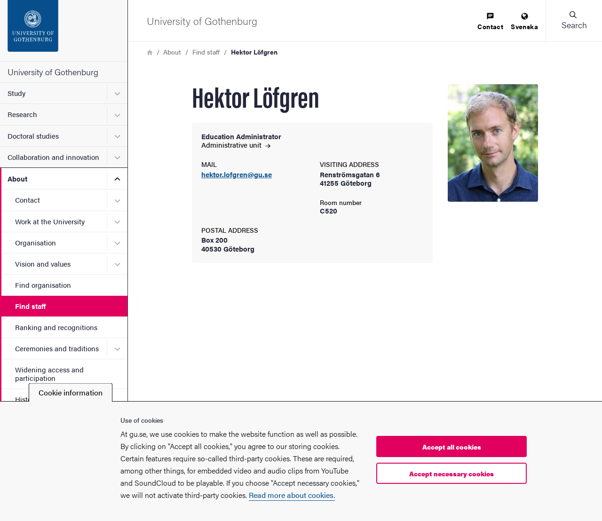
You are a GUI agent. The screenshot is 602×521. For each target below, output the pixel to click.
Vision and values (43, 263)
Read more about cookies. (292, 494)
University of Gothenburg (53, 72)
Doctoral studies (33, 136)
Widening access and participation (49, 373)
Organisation (35, 242)
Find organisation (43, 285)
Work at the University (50, 221)
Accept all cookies (451, 446)
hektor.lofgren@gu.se (236, 174)
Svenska (524, 22)
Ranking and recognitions (56, 327)
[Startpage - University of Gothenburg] (63, 30)
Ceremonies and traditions (57, 348)
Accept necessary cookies (451, 473)
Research (22, 114)
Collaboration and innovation (53, 157)
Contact (27, 200)
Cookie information (71, 392)
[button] (574, 20)
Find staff (30, 306)
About (17, 178)
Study (16, 93)
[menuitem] (490, 22)
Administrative (235, 145)
